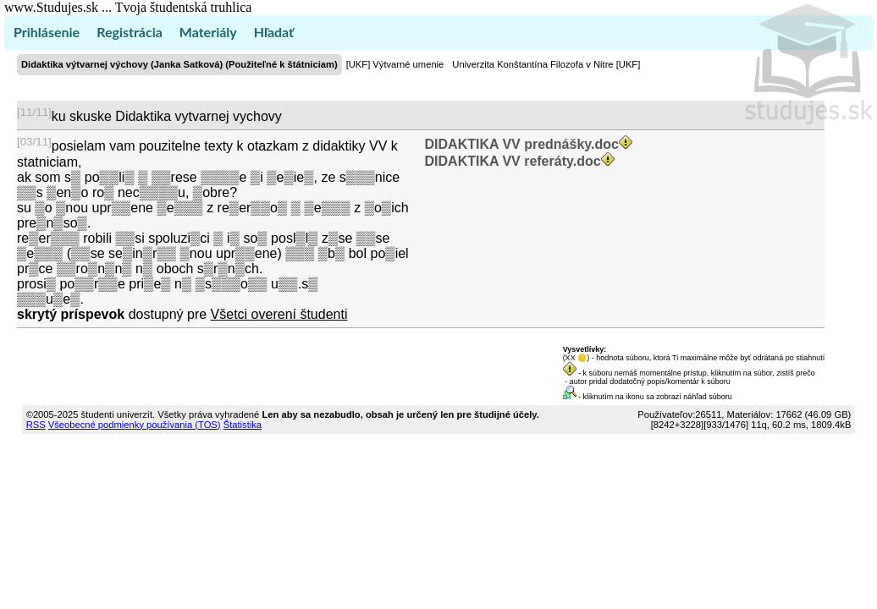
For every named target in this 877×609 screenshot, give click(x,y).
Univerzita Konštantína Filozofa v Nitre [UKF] (546, 64)
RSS (36, 425)
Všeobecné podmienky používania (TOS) (134, 425)
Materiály (208, 32)
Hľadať (274, 32)
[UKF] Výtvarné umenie (395, 64)
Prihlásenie (47, 32)
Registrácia (130, 32)
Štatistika (242, 425)
